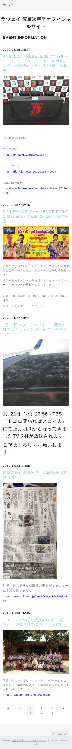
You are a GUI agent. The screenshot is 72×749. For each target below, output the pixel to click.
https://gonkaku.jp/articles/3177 (24, 154)
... (19, 708)
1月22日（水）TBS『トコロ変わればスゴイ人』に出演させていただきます (35, 329)
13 (53, 710)
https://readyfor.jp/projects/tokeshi (26, 694)
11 (31, 710)
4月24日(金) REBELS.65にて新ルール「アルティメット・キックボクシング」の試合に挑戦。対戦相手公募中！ (36, 63)
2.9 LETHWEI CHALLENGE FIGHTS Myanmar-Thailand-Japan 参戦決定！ (36, 216)
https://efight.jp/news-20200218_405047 (30, 171)
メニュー (11, 5)
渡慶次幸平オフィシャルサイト (29, 740)
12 (42, 710)
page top (59, 733)
